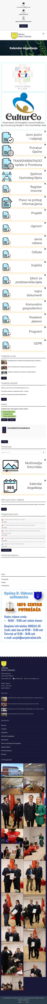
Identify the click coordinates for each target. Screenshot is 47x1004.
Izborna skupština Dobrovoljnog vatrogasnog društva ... (22, 366)
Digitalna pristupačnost (23, 1000)
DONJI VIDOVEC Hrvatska (23, 565)
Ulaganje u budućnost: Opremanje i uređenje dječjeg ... (22, 372)
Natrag (4, 441)
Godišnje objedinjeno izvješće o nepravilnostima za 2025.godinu (18, 526)
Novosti (3, 725)
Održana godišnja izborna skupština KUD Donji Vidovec (20, 713)
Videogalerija (5, 585)
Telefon (24, 12)
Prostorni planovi (6, 750)
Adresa (23, 19)
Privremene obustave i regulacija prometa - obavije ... (15, 391)
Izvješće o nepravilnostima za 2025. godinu (13, 520)
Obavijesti (4, 732)
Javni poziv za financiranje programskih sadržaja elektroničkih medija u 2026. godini (23, 504)
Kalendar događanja (7, 736)
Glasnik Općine (6, 747)
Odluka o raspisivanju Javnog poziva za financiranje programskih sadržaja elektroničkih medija (21, 532)
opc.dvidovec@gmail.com (23, 7)
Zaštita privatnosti (39, 998)
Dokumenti (4, 740)
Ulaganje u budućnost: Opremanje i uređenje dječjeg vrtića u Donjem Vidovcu (26, 708)
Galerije (3, 582)
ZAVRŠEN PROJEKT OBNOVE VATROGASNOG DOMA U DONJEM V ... (25, 360)
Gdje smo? (23, 25)
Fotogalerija (4, 579)
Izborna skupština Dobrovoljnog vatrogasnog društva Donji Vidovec (23, 703)
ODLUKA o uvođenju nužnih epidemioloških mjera (14, 394)
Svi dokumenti (6, 550)
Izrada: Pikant (23, 1002)
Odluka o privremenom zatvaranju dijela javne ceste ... (15, 387)
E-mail (23, 5)
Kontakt (3, 754)
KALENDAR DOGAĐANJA (18, 428)
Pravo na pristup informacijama (11, 743)
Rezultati (12, 419)
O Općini (3, 729)
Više (4, 378)
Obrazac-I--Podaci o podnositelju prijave (13, 545)
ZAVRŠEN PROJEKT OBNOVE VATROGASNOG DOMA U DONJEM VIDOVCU (25, 697)
